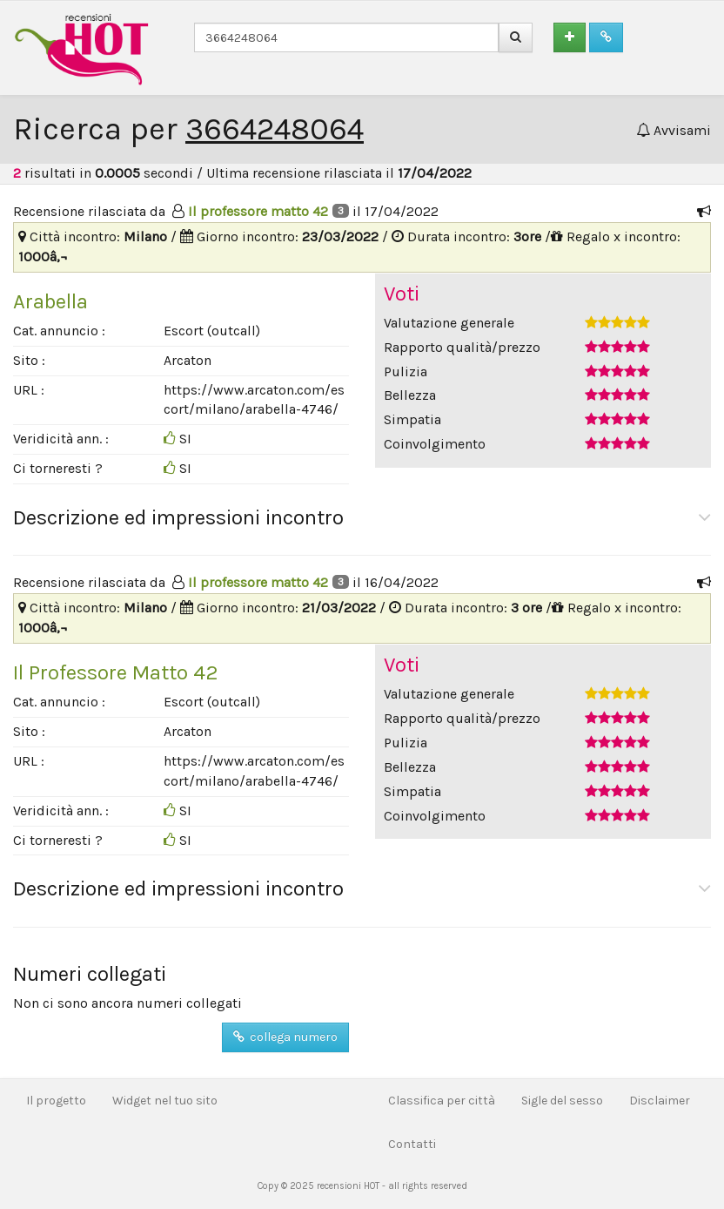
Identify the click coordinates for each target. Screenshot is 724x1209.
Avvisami (673, 130)
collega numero (285, 1037)
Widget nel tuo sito (165, 1100)
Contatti (412, 1144)
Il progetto (56, 1100)
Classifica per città (441, 1100)
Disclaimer (659, 1100)
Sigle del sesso (562, 1100)
